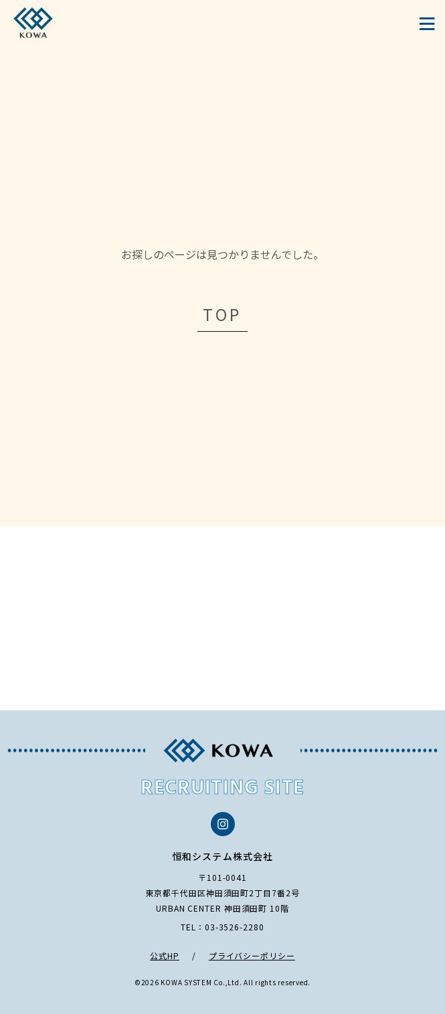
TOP (222, 314)
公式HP (164, 955)
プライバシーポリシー (252, 955)
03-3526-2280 (234, 926)
